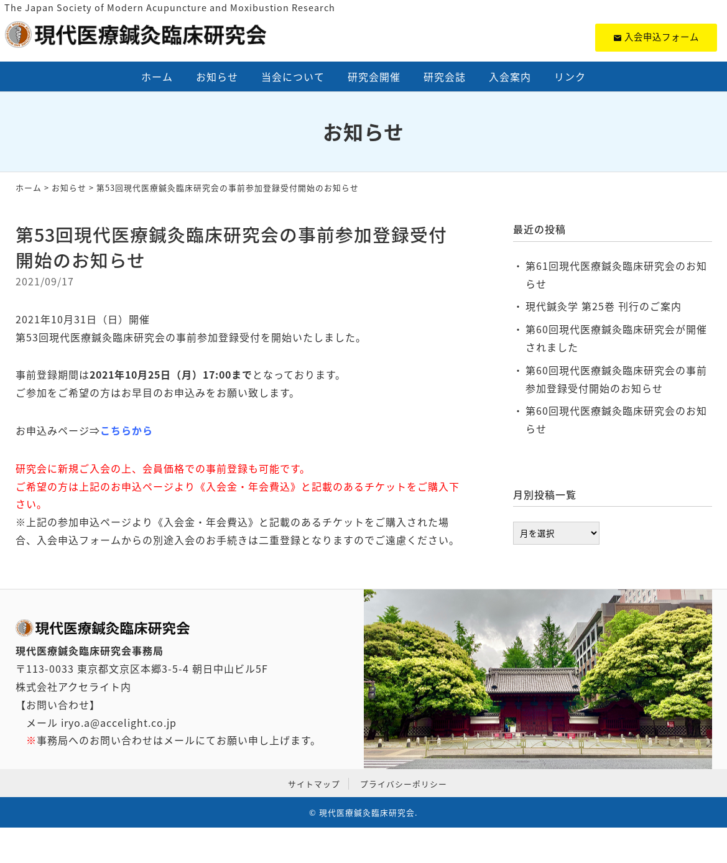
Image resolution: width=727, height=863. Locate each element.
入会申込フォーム (656, 37)
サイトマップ (314, 784)
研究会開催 (374, 76)
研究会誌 (445, 76)
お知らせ (217, 76)
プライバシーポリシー (403, 784)
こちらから (126, 430)
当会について (293, 76)
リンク (570, 76)
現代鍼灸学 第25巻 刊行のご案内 (604, 305)
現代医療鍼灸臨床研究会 (367, 812)
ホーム (157, 76)
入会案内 (510, 76)
